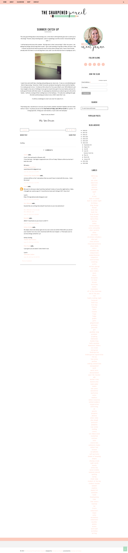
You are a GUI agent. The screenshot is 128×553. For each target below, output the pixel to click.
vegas (94, 513)
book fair (94, 212)
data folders (94, 271)
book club (94, 210)
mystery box (94, 382)
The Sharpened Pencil (30, 551)
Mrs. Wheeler (28, 203)
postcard (94, 422)
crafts (94, 264)
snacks (94, 465)
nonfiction (94, 393)
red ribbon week (94, 434)
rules (94, 440)
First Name (85, 87)
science (94, 449)
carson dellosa (94, 226)
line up (94, 357)
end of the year (94, 293)
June (85, 151)
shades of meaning (94, 456)
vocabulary (94, 517)
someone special (94, 472)
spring (94, 477)
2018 (84, 130)
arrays (94, 196)
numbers (94, 397)
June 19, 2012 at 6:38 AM (31, 214)
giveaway (94, 325)
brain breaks (94, 214)
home (4, 2)
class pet (94, 239)
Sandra (26, 154)
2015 (84, 136)
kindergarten (94, 352)
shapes (94, 458)
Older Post (72, 135)
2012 (84, 142)
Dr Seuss (94, 280)
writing (94, 533)
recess (94, 431)
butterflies (94, 219)
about (12, 2)
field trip (94, 302)
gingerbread (94, 323)
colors (94, 248)
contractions (94, 259)
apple (94, 192)
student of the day (94, 481)
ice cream (94, 348)
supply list (94, 490)
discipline (94, 278)
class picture (94, 241)
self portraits (94, 454)
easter (94, 287)
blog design (94, 205)
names (94, 386)
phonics (94, 416)
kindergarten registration (94, 354)
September (87, 145)
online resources (94, 400)
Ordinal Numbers (94, 402)
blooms (94, 207)
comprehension (94, 255)
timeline (94, 504)
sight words (94, 463)
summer (94, 486)
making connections (94, 363)
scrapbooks (94, 452)
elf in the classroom (94, 291)
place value (94, 418)
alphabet (94, 185)
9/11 (94, 178)
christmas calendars (94, 237)
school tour (94, 447)
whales (94, 524)
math (94, 368)
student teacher (94, 483)
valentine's (94, 510)
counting (94, 262)
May (85, 155)
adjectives (94, 183)
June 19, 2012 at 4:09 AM (31, 199)
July (85, 149)
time (94, 499)
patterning (94, 406)
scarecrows (94, 443)
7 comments (24, 130)
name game (94, 384)
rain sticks (94, 427)
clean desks (94, 246)
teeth (94, 495)
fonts (94, 309)
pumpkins (94, 425)
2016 (84, 134)
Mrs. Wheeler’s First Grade (32, 210)
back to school (94, 198)
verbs (94, 515)
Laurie (26, 186)
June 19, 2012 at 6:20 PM (31, 223)
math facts (94, 370)
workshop (94, 531)
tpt (94, 506)
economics (94, 289)
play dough (94, 420)
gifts (94, 321)
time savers (94, 501)
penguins (94, 413)
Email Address (86, 82)
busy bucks (94, 217)
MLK (94, 377)
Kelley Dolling (28, 227)
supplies (94, 488)
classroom (20, 2)
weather (94, 522)
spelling (94, 474)
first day (94, 305)
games (94, 318)
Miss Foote (27, 246)
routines (94, 438)
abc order (94, 180)
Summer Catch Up (88, 153)
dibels (94, 275)
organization (94, 404)
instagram (94, 350)
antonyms (94, 189)
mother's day (94, 379)
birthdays (94, 203)
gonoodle (94, 327)
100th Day (94, 176)
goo (94, 330)
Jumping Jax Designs (76, 551)
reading (94, 429)
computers (94, 257)
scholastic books (94, 445)
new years (94, 388)
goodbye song (94, 332)
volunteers (94, 519)
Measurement (94, 373)
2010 (84, 163)
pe (94, 409)
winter (94, 526)
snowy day (94, 467)
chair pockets (94, 230)
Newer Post (23, 135)
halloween (94, 339)
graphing (94, 336)
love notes (94, 359)
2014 (84, 138)
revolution (94, 436)
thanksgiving (94, 497)
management (94, 366)
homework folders (94, 345)
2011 (84, 161)
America (94, 187)
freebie (94, 312)
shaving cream (94, 461)
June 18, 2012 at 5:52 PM (31, 171)
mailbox (94, 361)
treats (94, 508)
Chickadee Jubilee (29, 254)
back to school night (94, 201)
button (94, 221)
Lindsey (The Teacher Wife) (32, 175)
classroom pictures (94, 244)
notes (94, 395)
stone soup (94, 479)
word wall (94, 529)
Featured (94, 300)
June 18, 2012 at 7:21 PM (31, 182)
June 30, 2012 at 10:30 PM (32, 257)
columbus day (94, 250)
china (94, 232)
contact (36, 2)
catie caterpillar (94, 228)
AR (94, 194)
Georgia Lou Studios (57, 551)
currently (94, 268)
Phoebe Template (40, 551)
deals (94, 273)
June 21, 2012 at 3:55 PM (31, 242)
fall (94, 296)
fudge (94, 316)
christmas (94, 235)
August (86, 147)
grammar (94, 334)
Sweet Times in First (30, 167)
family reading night (94, 298)
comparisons (94, 253)
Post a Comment (27, 261)
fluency (94, 307)
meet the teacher (94, 375)
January (86, 159)
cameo (94, 223)
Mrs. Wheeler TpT (29, 211)
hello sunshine (94, 343)
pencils (94, 411)
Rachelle (26, 218)
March (86, 157)
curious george (94, 266)
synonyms (94, 492)
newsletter (94, 391)
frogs (94, 314)
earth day (94, 284)
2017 (84, 132)
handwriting (94, 341)
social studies (94, 470)
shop (28, 2)
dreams (94, 282)
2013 (84, 140)
